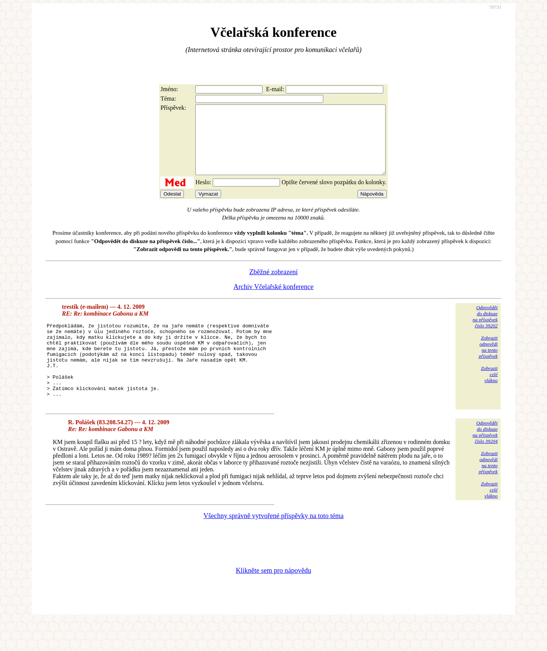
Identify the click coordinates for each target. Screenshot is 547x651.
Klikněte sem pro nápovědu (273, 600)
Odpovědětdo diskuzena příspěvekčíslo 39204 (485, 462)
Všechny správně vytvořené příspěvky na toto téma (274, 545)
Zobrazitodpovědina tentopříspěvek (488, 361)
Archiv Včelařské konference (274, 300)
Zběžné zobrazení (273, 285)
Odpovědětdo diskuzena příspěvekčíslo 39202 (485, 330)
